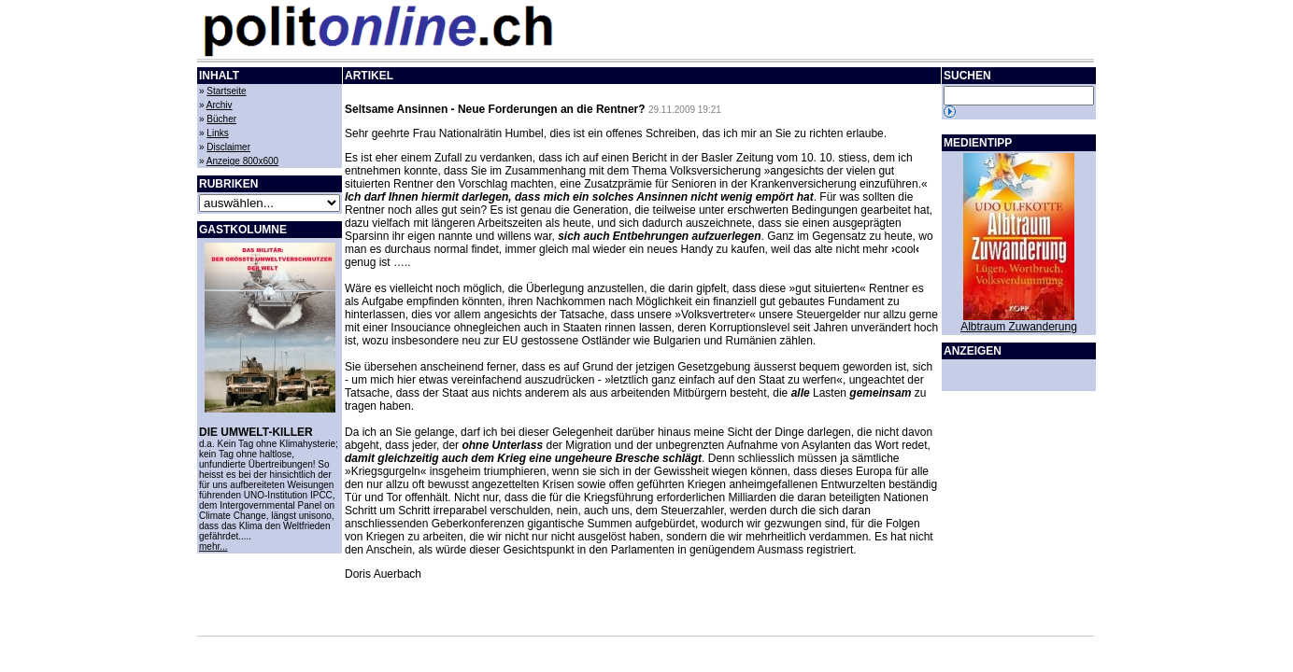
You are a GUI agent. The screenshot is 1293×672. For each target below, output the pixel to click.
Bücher (221, 119)
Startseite (226, 91)
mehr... (213, 546)
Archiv (219, 105)
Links (217, 133)
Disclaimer (228, 147)
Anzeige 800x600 (242, 161)
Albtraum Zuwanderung (1018, 326)
